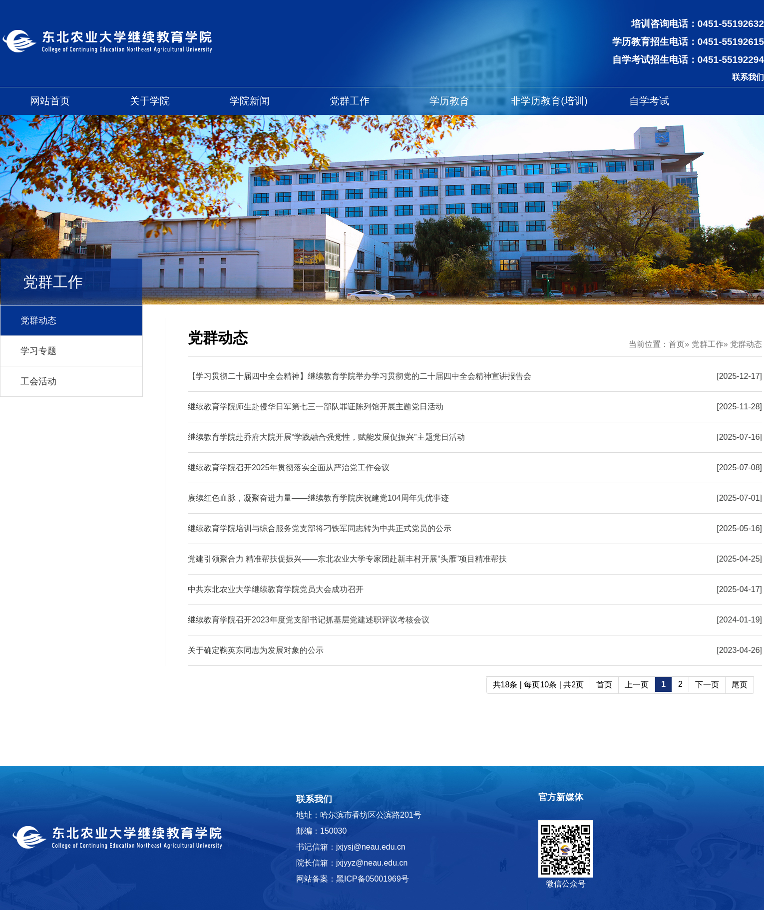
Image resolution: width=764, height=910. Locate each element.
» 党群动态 (743, 344)
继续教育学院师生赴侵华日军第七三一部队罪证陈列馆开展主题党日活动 (315, 406)
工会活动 (38, 381)
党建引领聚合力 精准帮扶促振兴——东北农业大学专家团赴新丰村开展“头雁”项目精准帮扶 (347, 559)
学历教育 (449, 100)
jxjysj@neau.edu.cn (370, 847)
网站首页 (50, 100)
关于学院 (150, 100)
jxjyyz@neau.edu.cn (371, 863)
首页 (677, 344)
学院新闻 (250, 100)
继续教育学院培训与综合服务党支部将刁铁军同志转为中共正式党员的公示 (319, 528)
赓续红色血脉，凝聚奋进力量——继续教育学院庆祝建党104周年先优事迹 (318, 498)
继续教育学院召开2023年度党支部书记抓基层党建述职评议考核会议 (308, 619)
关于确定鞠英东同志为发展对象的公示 (256, 650)
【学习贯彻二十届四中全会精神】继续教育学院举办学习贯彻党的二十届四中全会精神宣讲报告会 (359, 376)
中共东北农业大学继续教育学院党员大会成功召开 (276, 589)
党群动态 (38, 320)
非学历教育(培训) (549, 100)
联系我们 (748, 77)
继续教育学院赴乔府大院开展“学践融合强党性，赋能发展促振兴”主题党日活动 (326, 437)
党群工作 (350, 100)
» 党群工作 (704, 344)
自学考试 (649, 100)
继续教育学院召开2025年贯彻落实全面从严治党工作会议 (288, 467)
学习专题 (38, 351)
